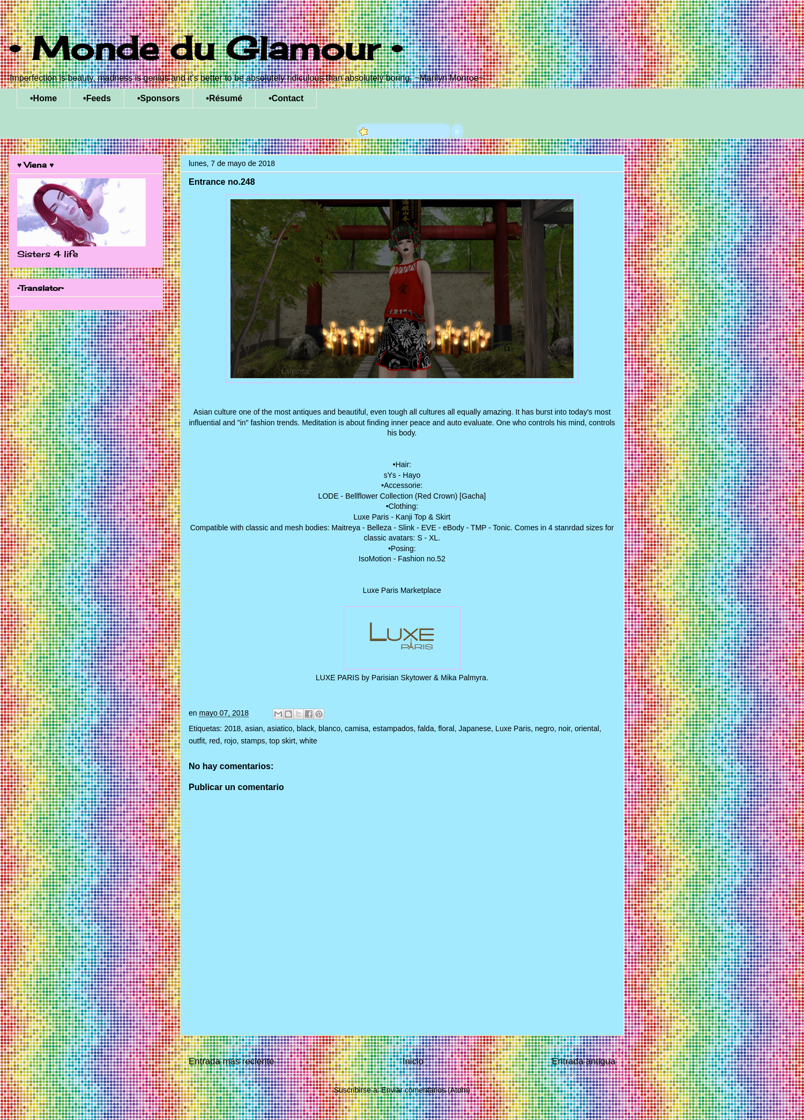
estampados (393, 728)
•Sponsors (158, 98)
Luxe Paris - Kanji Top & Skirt (401, 517)
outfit (197, 740)
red (214, 740)
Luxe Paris (513, 728)
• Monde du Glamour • (206, 47)
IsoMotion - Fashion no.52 (402, 558)
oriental (587, 728)
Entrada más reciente (231, 1061)
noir (565, 728)
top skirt (282, 740)
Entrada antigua (584, 1061)
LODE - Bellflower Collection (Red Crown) (388, 496)
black (306, 728)
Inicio (413, 1061)
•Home (43, 98)
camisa (356, 728)
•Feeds (97, 98)
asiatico (279, 728)
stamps (253, 740)
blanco (329, 728)
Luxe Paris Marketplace (402, 590)
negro (544, 728)
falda (426, 728)
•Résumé (224, 98)
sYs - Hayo (402, 475)
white (308, 740)
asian (254, 728)
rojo (230, 740)
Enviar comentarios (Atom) (425, 1090)
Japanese (475, 728)
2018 (232, 728)
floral (446, 728)
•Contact (286, 98)
